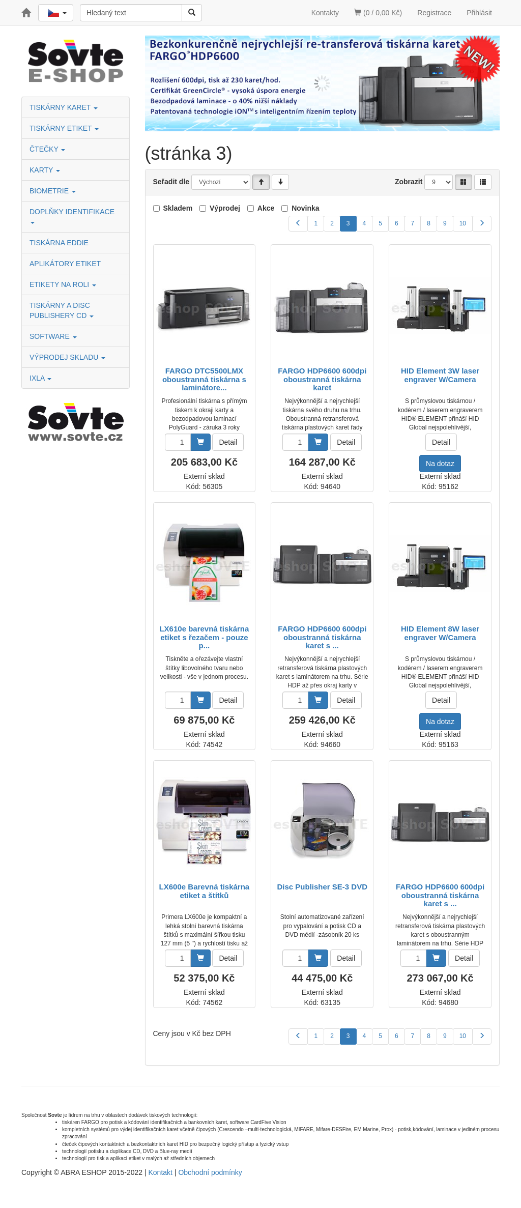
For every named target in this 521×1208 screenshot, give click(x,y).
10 (462, 223)
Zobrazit (408, 182)
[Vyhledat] (192, 12)
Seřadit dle (171, 182)
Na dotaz (440, 463)
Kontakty (325, 13)
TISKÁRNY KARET (64, 107)
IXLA (40, 378)
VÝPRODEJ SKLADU (67, 357)
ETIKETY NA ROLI (63, 284)
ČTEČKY (47, 149)
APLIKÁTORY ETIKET (65, 264)
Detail (228, 442)
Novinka (305, 208)
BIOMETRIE (53, 191)
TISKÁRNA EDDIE (59, 243)
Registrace (434, 13)
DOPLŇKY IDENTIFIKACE (73, 215)
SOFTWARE (53, 336)
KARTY (45, 170)
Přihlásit (479, 13)
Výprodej (225, 208)
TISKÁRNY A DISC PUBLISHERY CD (62, 310)
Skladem (178, 208)
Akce (265, 208)
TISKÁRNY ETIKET (64, 128)
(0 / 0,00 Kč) (378, 13)
